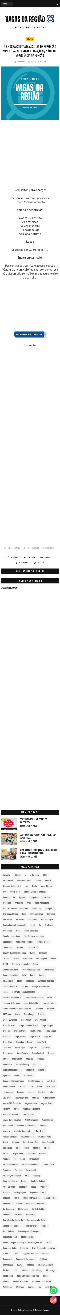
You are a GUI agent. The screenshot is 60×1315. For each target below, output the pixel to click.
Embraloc (24, 986)
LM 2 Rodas (7, 1098)
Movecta (6, 1131)
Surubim (45, 1253)
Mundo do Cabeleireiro (23, 1131)
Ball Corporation (36, 914)
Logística (35, 1098)
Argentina (19, 903)
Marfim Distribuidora (31, 1109)
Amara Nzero (15, 892)
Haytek (5, 1059)
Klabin (39, 1086)
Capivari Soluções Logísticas (14, 953)
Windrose (20, 1287)
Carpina (6, 958)
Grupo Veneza (22, 1053)
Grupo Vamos (8, 1053)
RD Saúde (6, 1198)
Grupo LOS (7, 1036)
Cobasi (35, 964)
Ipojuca (17, 1075)
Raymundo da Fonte (38, 1192)
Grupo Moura (35, 1036)
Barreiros (51, 914)
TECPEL (19, 1265)
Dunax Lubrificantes (46, 981)
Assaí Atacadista (42, 903)
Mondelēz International (26, 1125)
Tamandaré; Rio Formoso (26, 1259)
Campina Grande (43, 942)
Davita (32, 975)
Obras (18, 1148)
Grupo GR (6, 1031)
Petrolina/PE (31, 1170)
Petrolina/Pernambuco (12, 1176)
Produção (6, 1192)
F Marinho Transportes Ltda (23, 992)
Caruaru (16, 958)
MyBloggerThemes (42, 1310)
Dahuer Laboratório (10, 975)
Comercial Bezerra (10, 970)
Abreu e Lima (8, 880)
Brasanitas (7, 931)
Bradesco (49, 925)
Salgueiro (6, 1215)
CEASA (53, 958)
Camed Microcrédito (24, 942)
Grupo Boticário (9, 1025)
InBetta (36, 1064)
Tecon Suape (8, 1265)
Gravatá (41, 1014)
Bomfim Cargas (47, 919)
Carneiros (43, 953)
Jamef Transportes (35, 1081)
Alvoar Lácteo (46, 886)
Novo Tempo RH (48, 1142)
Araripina (46, 897)
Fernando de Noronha (11, 1003)
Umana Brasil (8, 1276)
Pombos (24, 1181)
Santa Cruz (30, 1215)
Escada (5, 992)
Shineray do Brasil (10, 1237)
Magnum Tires (46, 1103)
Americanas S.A (9, 897)
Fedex (49, 997)
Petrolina (18, 1170)
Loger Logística (22, 1098)
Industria (30, 1070)
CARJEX (32, 953)
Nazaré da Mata (44, 1137)
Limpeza (31, 1092)
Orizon (46, 1148)
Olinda (26, 1148)
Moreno (43, 1125)
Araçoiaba (35, 897)
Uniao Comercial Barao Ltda (28, 1276)
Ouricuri (6, 1153)
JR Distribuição (9, 1086)
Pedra (22, 1159)
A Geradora (34, 875)
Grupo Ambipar (41, 1020)
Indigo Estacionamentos (12, 1070)
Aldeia (34, 886)
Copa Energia (49, 970)
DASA (24, 975)
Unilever (6, 1281)
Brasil (30, 39)
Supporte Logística (30, 1253)
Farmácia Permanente (12, 997)
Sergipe (44, 1226)
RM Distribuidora (38, 1209)
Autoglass (49, 908)
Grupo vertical (38, 1053)
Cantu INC (20, 947)
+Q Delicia (17, 875)
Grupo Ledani (51, 1031)
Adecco (38, 880)
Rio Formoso (23, 1209)
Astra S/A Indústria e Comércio (15, 908)
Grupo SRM (7, 1047)
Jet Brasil (51, 1081)
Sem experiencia (30, 1226)
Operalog (36, 1148)
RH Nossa (29, 1203)
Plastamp (36, 1176)
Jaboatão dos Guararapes (13, 1081)
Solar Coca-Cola (9, 1248)
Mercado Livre (47, 1120)
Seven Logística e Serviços (28, 1231)
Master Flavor (29, 1114)
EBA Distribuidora (10, 986)
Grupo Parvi (41, 1042)
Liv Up (51, 1092)
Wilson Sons (7, 1287)
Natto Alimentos (27, 1137)
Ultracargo (50, 1270)
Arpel (29, 903)
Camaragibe (7, 942)
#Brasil (7, 548)
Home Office (17, 1059)
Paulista (6, 1159)
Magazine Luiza (31, 1103)
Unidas (45, 1276)
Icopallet (29, 1059)
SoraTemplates (26, 1310)
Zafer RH (48, 1287)
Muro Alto (39, 1131)
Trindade (24, 1270)
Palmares (31, 1153)
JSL (31, 1086)
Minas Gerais (8, 1125)
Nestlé (5, 1142)
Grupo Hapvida (36, 1031)
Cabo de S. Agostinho (11, 936)
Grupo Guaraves (20, 1031)
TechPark (43, 1259)
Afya (26, 886)
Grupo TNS (33, 1047)
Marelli (16, 1109)
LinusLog (41, 1092)
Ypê (40, 1287)
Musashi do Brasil (10, 1137)
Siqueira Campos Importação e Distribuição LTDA (22, 1242)
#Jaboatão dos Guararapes (26, 548)
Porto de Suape (9, 1187)
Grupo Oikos (7, 1042)
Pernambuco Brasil (10, 1164)
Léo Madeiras (8, 1092)
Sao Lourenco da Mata (36, 1220)
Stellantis (24, 1248)
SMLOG (48, 1242)
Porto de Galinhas (38, 1181)
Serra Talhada (8, 1231)
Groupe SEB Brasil (10, 1020)
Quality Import (20, 1192)
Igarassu (40, 1059)
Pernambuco (34, 1159)
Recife (16, 1198)
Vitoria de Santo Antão (41, 1281)
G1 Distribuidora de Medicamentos (17, 1009)
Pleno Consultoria (10, 1181)
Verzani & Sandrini (20, 1281)
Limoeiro (20, 1092)
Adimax (48, 880)
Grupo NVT (48, 1036)
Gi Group (50, 1009)
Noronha (15, 1142)
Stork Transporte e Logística (43, 1248)
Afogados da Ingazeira (12, 886)
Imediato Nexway (22, 1064)
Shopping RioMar (27, 1237)
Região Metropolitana (31, 1198)
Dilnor (19, 981)
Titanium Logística (45, 1265)
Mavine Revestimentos (12, 1120)
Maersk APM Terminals (12, 1103)
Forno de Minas (50, 1003)
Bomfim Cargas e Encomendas (15, 925)
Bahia (24, 914)
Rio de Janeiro (8, 1209)
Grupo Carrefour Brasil (29, 1025)
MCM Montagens (31, 1120)
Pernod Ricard (48, 1164)
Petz (27, 1176)
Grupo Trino (45, 1047)
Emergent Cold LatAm (40, 986)
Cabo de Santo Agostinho (34, 936)
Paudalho (42, 1153)
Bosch (33, 925)
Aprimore (23, 897)
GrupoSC (51, 1053)
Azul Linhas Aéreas (10, 914)
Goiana (17, 1014)
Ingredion (6, 1075)
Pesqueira (7, 1170)
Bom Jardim (32, 919)
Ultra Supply (37, 1270)
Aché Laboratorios (24, 880)
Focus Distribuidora (32, 1003)
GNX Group (7, 1014)
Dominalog (30, 981)
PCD (15, 1159)
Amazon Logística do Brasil (35, 892)
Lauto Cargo (50, 1086)
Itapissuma (28, 1075)
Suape (16, 1253)
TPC (15, 1270)
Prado (33, 1187)
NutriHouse (7, 1148)
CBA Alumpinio (41, 958)
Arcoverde (7, 903)
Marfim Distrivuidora (11, 1114)
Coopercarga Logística (31, 970)
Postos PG (23, 1187)
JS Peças (22, 1086)
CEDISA (5, 964)
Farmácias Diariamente (34, 997)
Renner (19, 1203)
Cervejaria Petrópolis (20, 964)
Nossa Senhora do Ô (30, 1142)
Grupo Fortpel (47, 1025)
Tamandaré (7, 1259)
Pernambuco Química (30, 1164)
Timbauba (30, 1265)
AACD (45, 875)
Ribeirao (40, 1203)
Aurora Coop (36, 908)
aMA (4, 892)
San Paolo (18, 1215)
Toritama (6, 1270)
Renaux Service (50, 1198)
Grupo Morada (20, 1036)
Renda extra (7, 1203)
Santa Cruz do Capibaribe (13, 1220)
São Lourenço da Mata (11, 1226)
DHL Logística (8, 981)
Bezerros (20, 919)
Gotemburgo (29, 1014)
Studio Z (6, 1253)
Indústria (41, 1070)
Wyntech (31, 1287)
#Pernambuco (48, 548)
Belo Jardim (7, 919)
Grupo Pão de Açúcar (24, 1042)
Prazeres (43, 1187)
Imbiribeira (7, 1064)
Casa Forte (27, 958)
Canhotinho (7, 947)
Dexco (41, 975)
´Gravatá (6, 875)
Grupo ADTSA (26, 1020)
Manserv (6, 1109)
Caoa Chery (32, 947)
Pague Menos (18, 1153)
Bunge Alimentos (31, 931)
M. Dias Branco (49, 1098)
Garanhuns (39, 1009)
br (40, 925)
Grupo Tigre (20, 1047)
